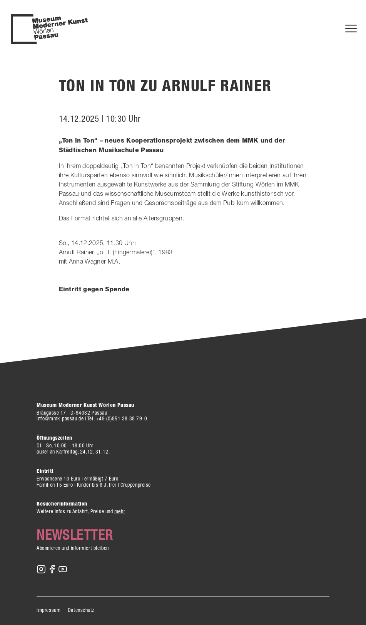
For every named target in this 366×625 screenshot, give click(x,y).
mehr (119, 511)
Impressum (48, 610)
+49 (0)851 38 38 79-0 (121, 418)
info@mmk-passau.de (60, 418)
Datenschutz (81, 610)
